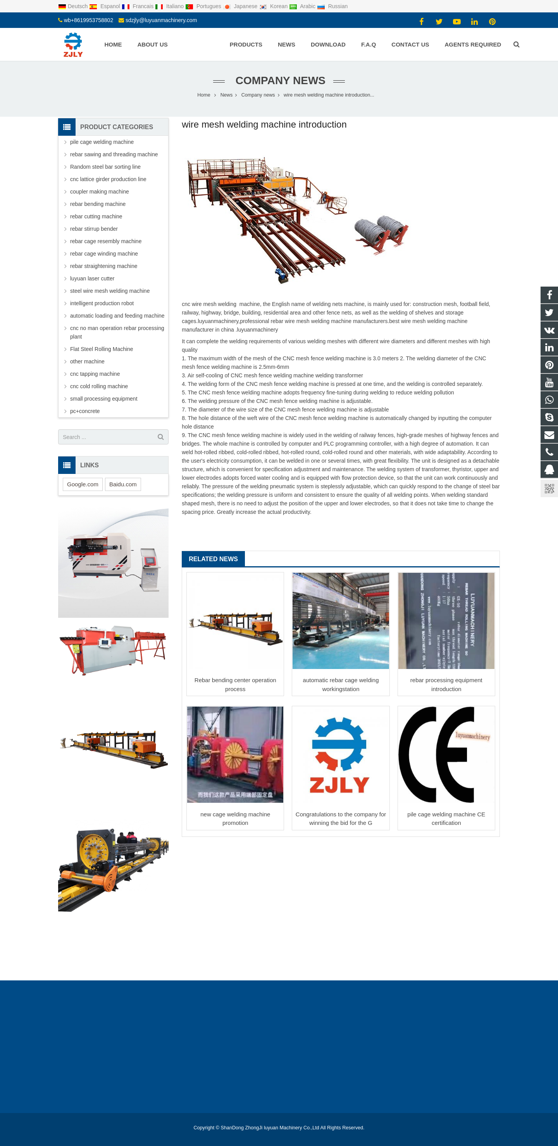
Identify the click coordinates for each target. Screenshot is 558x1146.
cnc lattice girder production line (108, 179)
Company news (279, 80)
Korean (274, 6)
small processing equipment (104, 399)
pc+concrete (85, 411)
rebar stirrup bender (94, 229)
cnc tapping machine (95, 374)
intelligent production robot (102, 303)
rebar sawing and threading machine (114, 154)
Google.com (82, 484)
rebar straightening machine (104, 266)
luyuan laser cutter (92, 278)
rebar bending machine (98, 204)
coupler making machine (99, 191)
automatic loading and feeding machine (117, 316)
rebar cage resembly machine (105, 241)
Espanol (105, 6)
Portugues (204, 6)
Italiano (170, 6)
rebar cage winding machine (104, 254)
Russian (332, 6)
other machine (87, 361)
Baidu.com (123, 484)
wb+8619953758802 (88, 20)
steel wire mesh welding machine (110, 291)
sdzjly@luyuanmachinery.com (161, 20)
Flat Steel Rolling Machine (101, 349)
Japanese (241, 6)
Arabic (303, 6)
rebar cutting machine (96, 216)
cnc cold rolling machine (99, 386)
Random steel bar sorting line (105, 167)
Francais (138, 6)
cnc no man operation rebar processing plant (117, 332)
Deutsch (73, 6)
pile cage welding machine (102, 142)
